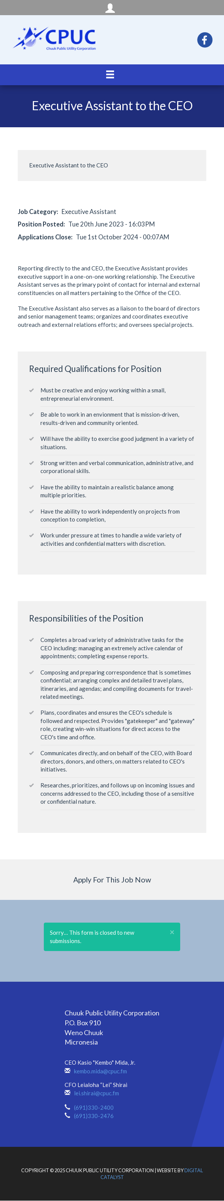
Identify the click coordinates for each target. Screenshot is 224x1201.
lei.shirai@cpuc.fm (96, 1093)
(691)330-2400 (94, 1107)
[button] (172, 932)
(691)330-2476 (94, 1115)
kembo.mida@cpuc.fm (100, 1071)
